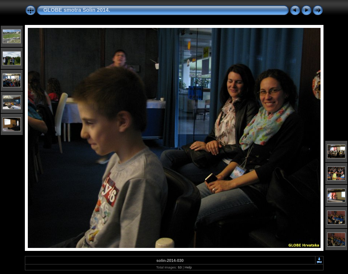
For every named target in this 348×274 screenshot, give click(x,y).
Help (188, 267)
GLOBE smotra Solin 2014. (77, 10)
